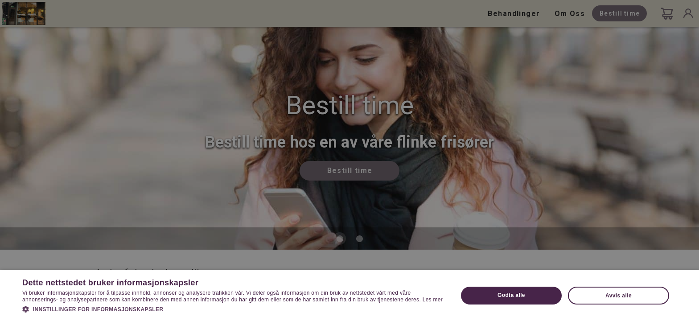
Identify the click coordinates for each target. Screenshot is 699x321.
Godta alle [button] (511, 295)
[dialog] (349, 160)
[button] (233, 309)
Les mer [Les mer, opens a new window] (433, 299)
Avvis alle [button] (618, 295)
